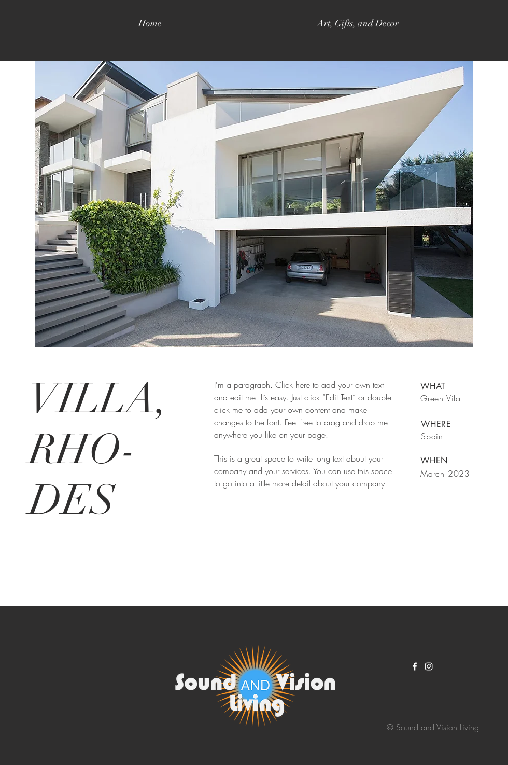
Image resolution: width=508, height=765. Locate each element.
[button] (254, 204)
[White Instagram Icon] (429, 666)
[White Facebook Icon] (415, 666)
